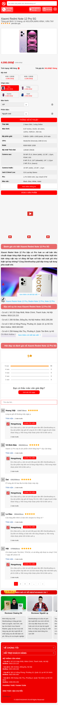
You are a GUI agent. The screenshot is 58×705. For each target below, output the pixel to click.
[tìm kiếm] (54, 3)
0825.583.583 (14, 674)
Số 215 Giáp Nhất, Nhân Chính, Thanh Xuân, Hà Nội (29, 661)
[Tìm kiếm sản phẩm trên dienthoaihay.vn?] (32, 3)
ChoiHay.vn (7, 696)
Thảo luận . (10, 418)
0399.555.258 (14, 682)
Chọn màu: (5, 83)
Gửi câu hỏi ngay (29, 392)
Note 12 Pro (50, 301)
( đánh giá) (15, 23)
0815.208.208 (14, 669)
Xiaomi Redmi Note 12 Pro (16, 301)
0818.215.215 (14, 663)
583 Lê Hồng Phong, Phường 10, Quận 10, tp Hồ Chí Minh (31, 672)
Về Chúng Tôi (11, 648)
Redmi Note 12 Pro (36, 301)
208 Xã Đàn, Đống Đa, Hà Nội (21, 667)
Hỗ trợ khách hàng (15, 653)
